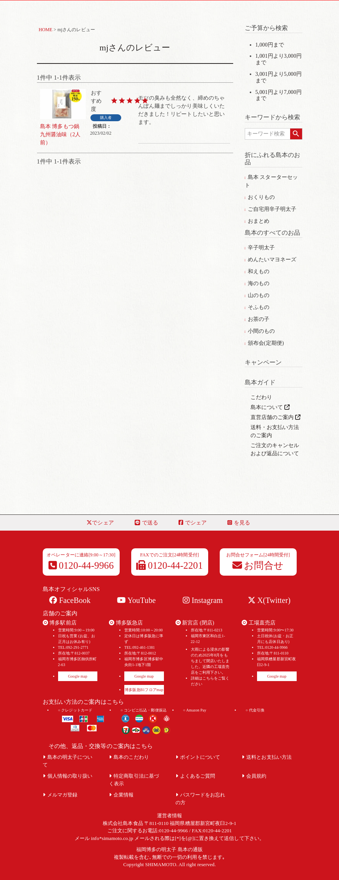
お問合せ (258, 565)
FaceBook (69, 600)
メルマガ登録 (60, 795)
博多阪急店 (126, 623)
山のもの (257, 295)
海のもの (257, 283)
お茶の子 (257, 319)
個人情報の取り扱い (68, 776)
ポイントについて (197, 757)
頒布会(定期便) (264, 343)
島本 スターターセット (271, 181)
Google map (77, 676)
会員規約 (254, 776)
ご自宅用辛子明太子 (271, 209)
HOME (46, 29)
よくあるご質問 (195, 776)
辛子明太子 (260, 247)
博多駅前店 (60, 623)
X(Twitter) (269, 600)
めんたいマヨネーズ (271, 259)
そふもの (257, 307)
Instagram (203, 600)
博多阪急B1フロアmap (144, 690)
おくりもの (260, 197)
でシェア (100, 523)
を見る (238, 523)
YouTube (136, 600)
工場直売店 (259, 623)
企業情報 (121, 795)
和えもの (257, 271)
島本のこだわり (129, 757)
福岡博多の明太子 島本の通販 (169, 849)
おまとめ (257, 221)
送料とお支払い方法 (267, 757)
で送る (146, 523)
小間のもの (260, 331)
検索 (296, 134)
